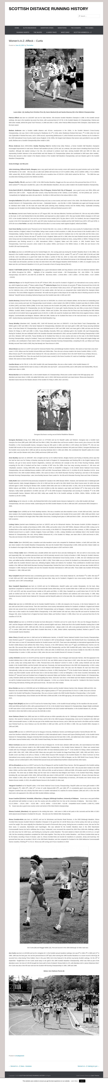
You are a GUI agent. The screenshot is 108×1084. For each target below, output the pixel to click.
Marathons (62, 28)
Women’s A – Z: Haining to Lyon (88, 1066)
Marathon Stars (47, 28)
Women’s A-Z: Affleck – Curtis (26, 40)
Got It (82, 1081)
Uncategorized (19, 1056)
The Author (30, 45)
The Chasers (76, 28)
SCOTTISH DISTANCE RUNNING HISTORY (48, 9)
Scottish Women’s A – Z (82, 32)
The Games (89, 28)
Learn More (74, 1081)
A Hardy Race (51, 32)
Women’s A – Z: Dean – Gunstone (20, 1066)
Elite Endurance (29, 28)
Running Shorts (23, 32)
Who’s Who (65, 32)
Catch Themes (95, 1075)
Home (17, 28)
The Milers (38, 32)
